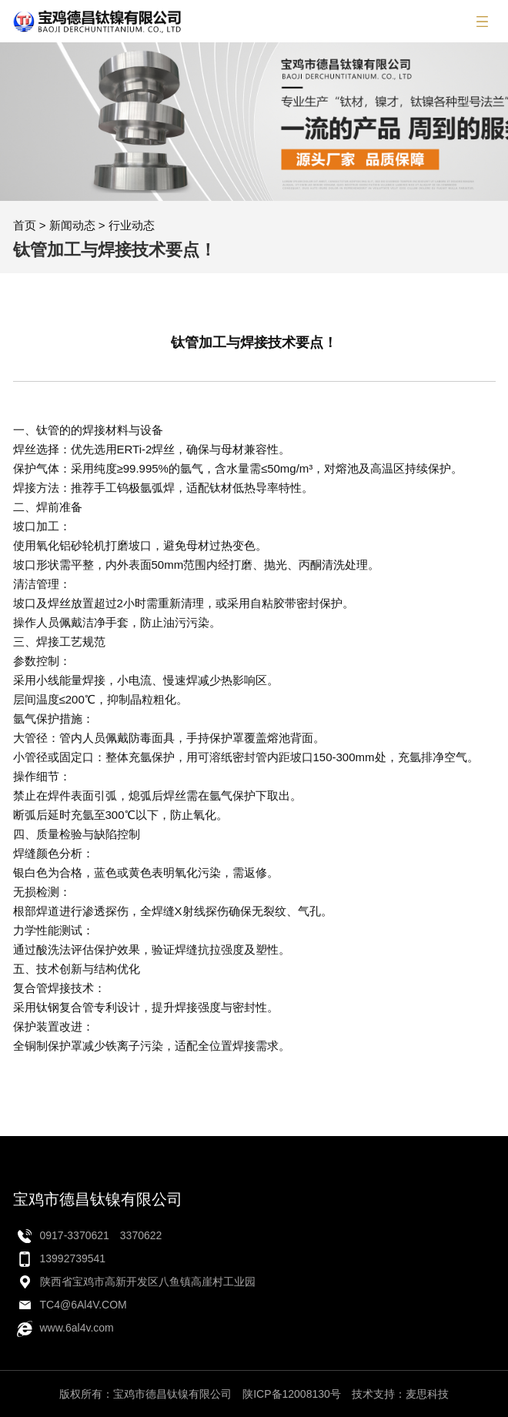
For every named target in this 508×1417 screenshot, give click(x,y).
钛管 (47, 429)
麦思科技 (427, 1394)
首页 (24, 225)
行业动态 (132, 225)
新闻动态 (72, 225)
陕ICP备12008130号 (291, 1394)
